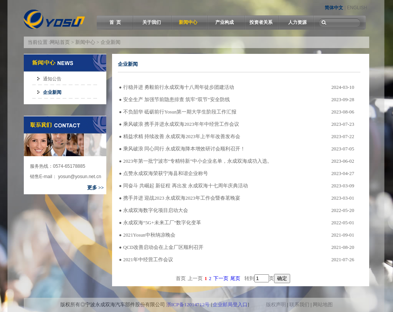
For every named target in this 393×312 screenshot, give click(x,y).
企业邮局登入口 (230, 304)
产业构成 (224, 22)
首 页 (115, 22)
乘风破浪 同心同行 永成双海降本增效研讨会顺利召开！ (184, 149)
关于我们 (151, 22)
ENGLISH (357, 7)
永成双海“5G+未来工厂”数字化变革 (162, 222)
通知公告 (52, 79)
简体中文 (334, 7)
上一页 (195, 278)
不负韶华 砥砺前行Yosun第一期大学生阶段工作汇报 (179, 112)
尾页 (235, 278)
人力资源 (297, 22)
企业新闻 (52, 92)
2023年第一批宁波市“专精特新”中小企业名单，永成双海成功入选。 (197, 161)
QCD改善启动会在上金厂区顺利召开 (163, 247)
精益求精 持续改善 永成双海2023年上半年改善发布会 (181, 136)
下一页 (220, 278)
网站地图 (323, 304)
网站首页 (60, 42)
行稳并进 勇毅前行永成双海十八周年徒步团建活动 (178, 87)
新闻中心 (188, 22)
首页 (181, 278)
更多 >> (95, 187)
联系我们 (299, 304)
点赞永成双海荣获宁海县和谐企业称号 (165, 173)
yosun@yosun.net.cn (79, 176)
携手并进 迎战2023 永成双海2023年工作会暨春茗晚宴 (181, 198)
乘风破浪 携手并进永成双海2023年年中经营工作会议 (181, 124)
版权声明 (276, 304)
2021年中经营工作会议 (148, 259)
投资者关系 (260, 22)
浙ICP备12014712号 (188, 304)
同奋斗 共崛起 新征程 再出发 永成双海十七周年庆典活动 (185, 186)
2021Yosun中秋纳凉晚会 (149, 235)
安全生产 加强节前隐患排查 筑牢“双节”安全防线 (176, 99)
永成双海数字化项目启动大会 (155, 210)
